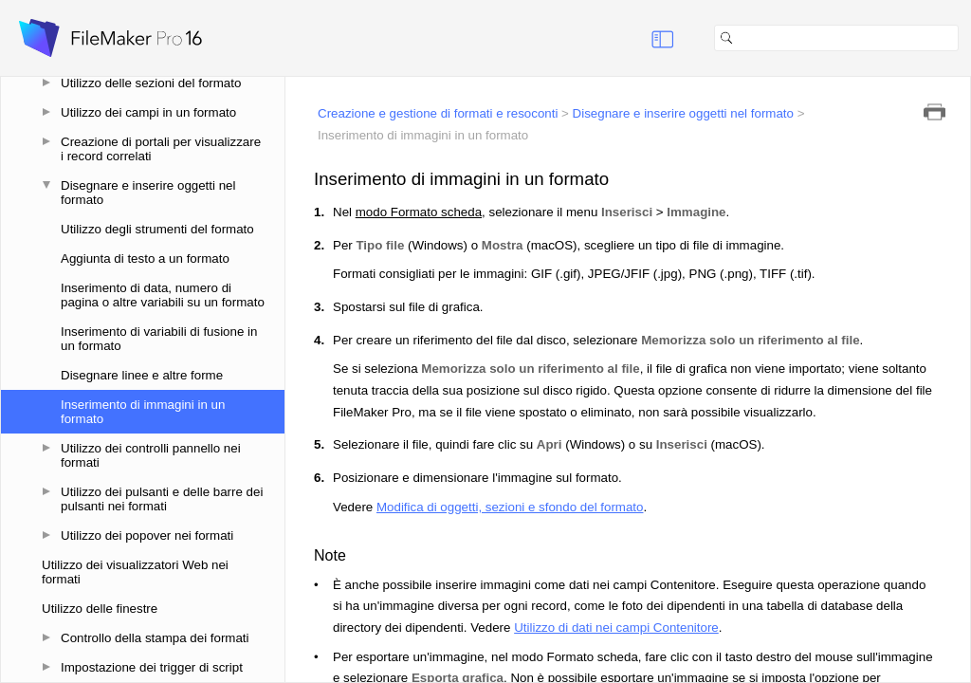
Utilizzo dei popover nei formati (147, 535)
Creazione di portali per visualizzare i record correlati (161, 149)
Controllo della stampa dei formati (155, 638)
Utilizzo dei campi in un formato (148, 112)
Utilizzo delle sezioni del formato (151, 83)
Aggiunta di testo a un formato (145, 258)
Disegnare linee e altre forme (142, 375)
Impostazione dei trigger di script (152, 667)
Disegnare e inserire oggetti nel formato (148, 192)
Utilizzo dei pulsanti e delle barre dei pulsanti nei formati (162, 499)
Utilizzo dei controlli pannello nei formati (151, 455)
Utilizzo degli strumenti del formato (157, 229)
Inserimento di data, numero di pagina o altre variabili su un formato (163, 295)
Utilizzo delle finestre (99, 608)
